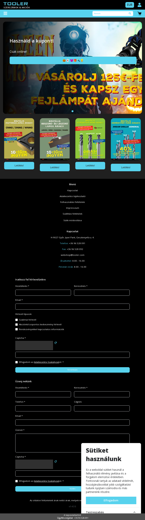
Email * (19, 299)
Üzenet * (19, 430)
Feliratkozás (72, 369)
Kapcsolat (72, 190)
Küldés (73, 488)
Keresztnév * (80, 286)
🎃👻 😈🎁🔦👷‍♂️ (73, 60)
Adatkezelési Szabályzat (46, 362)
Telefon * (20, 401)
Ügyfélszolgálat (65, 518)
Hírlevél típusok (23, 314)
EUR (129, 5)
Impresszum (72, 207)
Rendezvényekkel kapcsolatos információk (41, 329)
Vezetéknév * (22, 286)
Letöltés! (19, 165)
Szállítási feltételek (72, 213)
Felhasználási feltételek (72, 202)
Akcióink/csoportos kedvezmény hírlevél (40, 324)
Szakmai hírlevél (27, 319)
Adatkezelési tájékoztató (73, 196)
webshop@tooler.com (72, 255)
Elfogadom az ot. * (41, 362)
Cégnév (78, 401)
